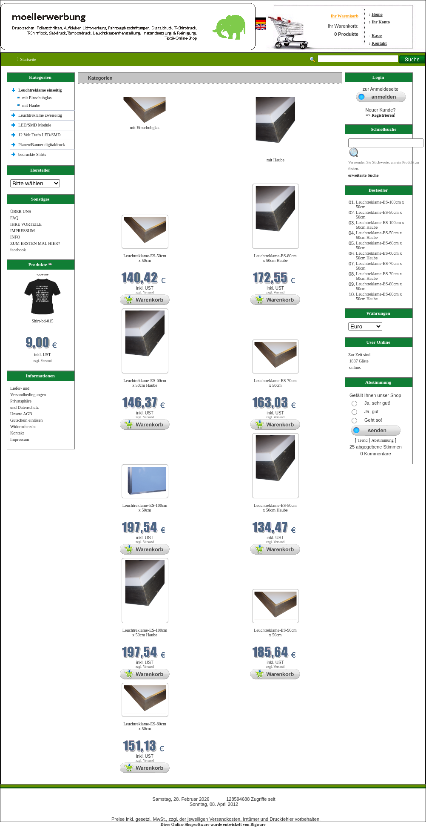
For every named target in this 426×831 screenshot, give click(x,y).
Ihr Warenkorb (344, 16)
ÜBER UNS (20, 211)
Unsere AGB (21, 413)
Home (377, 14)
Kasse (377, 35)
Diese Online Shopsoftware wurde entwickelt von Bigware (213, 824)
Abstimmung (383, 440)
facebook (18, 249)
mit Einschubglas (36, 97)
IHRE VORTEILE (26, 224)
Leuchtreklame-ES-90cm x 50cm (275, 632)
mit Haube (31, 105)
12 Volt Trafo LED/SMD (39, 134)
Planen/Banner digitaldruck (41, 144)
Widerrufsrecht (23, 426)
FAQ (14, 218)
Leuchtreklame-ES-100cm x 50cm (145, 507)
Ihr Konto (381, 22)
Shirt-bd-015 (42, 321)
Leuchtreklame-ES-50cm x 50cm (144, 258)
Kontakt (379, 43)
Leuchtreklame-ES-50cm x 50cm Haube (275, 507)
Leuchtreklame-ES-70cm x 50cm (275, 383)
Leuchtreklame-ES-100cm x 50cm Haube (145, 632)
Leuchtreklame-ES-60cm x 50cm (144, 726)
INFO (15, 237)
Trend (363, 440)
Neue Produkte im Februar (103, 178)
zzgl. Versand (43, 361)
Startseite (26, 59)
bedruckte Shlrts (32, 154)
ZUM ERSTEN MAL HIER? (35, 243)
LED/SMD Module (34, 125)
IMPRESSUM (22, 230)
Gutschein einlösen (26, 420)
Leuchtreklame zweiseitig (40, 115)
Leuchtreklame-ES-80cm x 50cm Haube (275, 258)
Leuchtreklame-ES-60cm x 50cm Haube (144, 383)
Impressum (19, 439)
